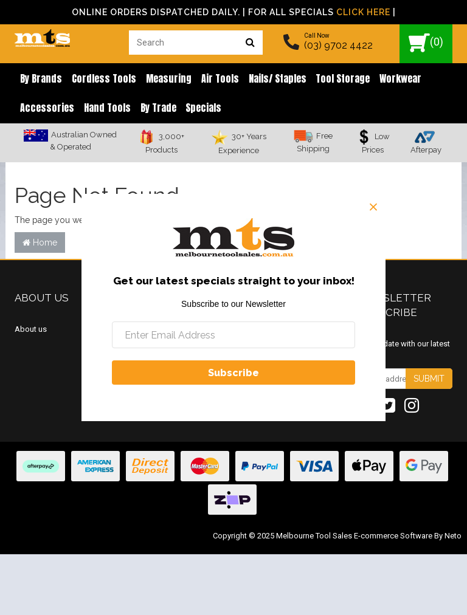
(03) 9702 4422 (338, 45)
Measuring (162, 79)
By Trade (152, 109)
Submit (429, 381)
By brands (40, 79)
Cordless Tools (100, 79)
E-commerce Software (393, 538)
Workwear (385, 79)
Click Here (363, 12)
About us (31, 330)
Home (39, 244)
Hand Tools (103, 109)
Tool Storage (330, 79)
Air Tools (211, 79)
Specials (195, 109)
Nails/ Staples (267, 79)
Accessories (46, 109)
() (426, 42)
